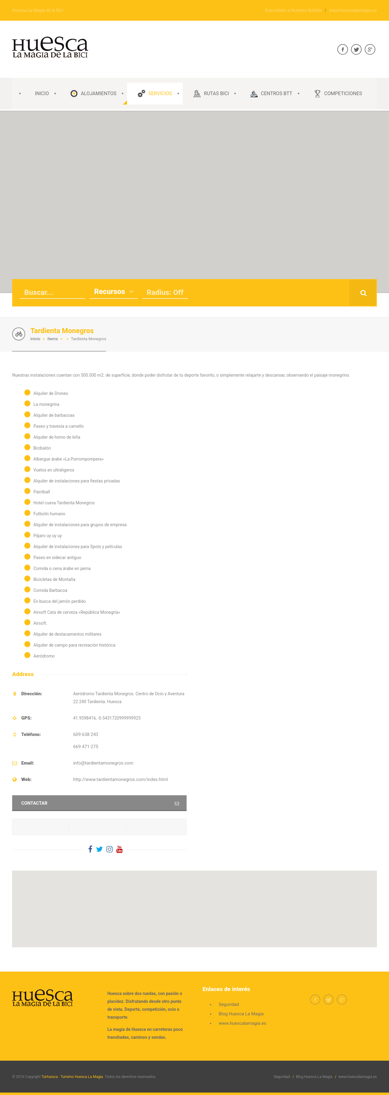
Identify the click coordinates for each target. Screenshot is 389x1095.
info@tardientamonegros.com (101, 762)
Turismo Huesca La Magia (81, 1076)
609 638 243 (85, 733)
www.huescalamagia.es (354, 10)
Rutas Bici (211, 93)
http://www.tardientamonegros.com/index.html (117, 778)
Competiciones (338, 93)
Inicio (35, 338)
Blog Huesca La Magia (240, 1013)
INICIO (42, 93)
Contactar (33, 802)
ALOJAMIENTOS (93, 93)
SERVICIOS (155, 93)
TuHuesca (49, 1076)
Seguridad (228, 1003)
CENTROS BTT (271, 93)
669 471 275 (85, 746)
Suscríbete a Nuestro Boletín (298, 10)
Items (52, 338)
